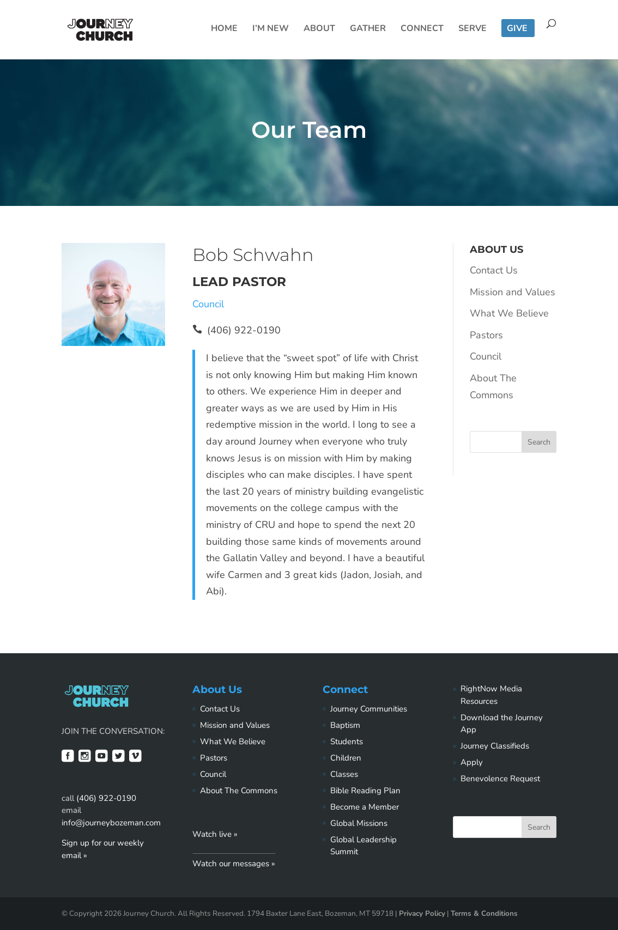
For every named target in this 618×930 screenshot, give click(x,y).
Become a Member (364, 806)
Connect (422, 29)
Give (517, 29)
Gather (368, 29)
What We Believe (509, 313)
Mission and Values (512, 292)
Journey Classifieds (495, 745)
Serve (472, 29)
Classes (344, 774)
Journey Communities (368, 708)
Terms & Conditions (484, 913)
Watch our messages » (233, 863)
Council (208, 304)
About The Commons (238, 790)
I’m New (270, 29)
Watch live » (215, 834)
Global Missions (358, 823)
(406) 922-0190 (106, 798)
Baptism (345, 725)
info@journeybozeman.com (111, 822)
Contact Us (494, 270)
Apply (472, 762)
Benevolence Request (500, 778)
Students (346, 741)
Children (345, 757)
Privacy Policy (422, 913)
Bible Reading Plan (365, 790)
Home (224, 29)
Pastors (486, 335)
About (319, 29)
